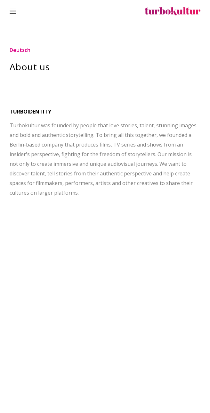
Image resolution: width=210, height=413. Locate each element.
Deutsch (20, 50)
